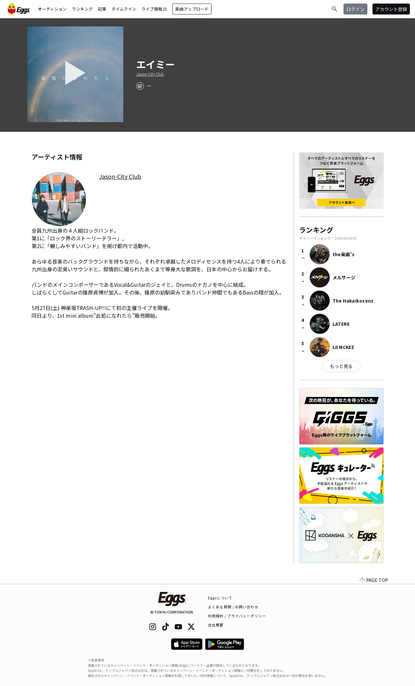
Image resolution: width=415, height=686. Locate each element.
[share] (140, 86)
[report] (149, 86)
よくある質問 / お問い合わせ (233, 606)
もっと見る (341, 366)
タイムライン (123, 9)
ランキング (82, 9)
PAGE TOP (374, 580)
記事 (102, 9)
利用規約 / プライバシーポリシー (237, 615)
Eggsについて (220, 597)
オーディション (52, 9)
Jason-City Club (150, 74)
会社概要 (215, 624)
